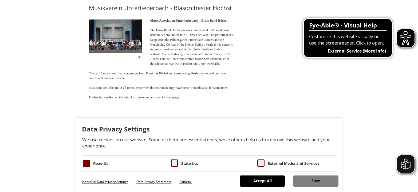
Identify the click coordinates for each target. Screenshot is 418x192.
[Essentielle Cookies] (86, 163)
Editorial (185, 181)
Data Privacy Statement (153, 181)
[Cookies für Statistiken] (174, 163)
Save (315, 180)
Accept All (262, 180)
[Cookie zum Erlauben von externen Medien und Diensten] (261, 163)
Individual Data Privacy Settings (105, 181)
